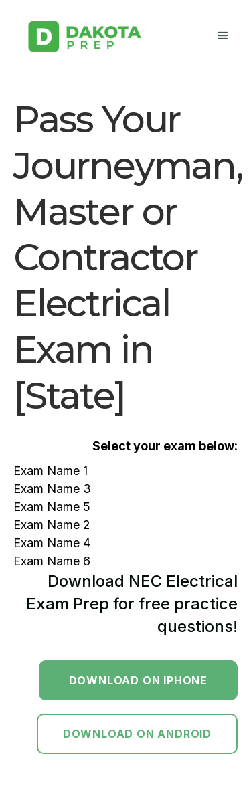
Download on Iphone (138, 680)
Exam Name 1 (50, 471)
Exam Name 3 (52, 489)
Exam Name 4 (51, 543)
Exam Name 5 (51, 507)
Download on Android (137, 733)
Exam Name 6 (51, 561)
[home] (84, 36)
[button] (223, 36)
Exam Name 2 (51, 525)
